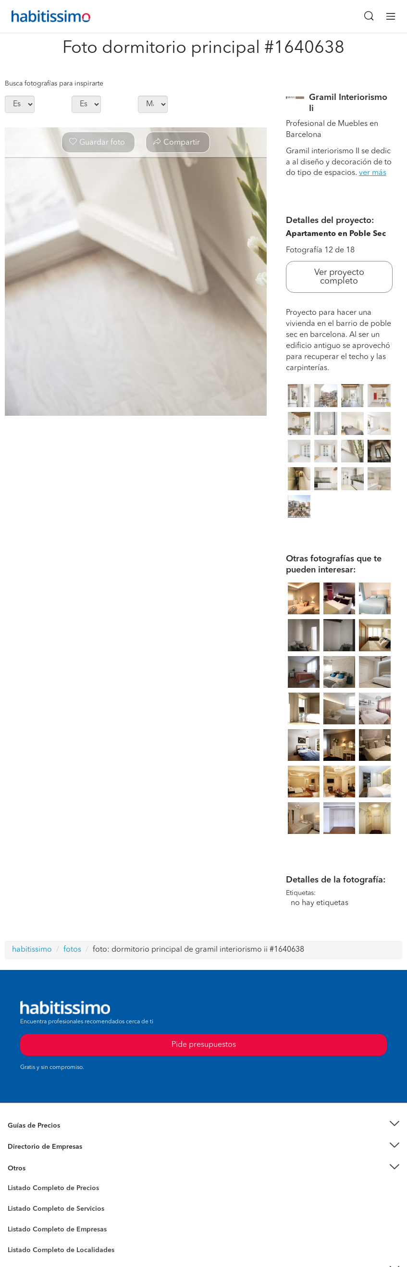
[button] (203, 1125)
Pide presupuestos (204, 1045)
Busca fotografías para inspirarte (54, 83)
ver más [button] (372, 173)
